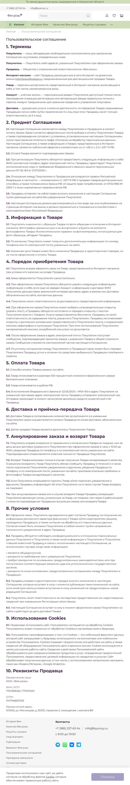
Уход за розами (14, 736)
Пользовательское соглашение (24, 752)
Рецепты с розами (94, 24)
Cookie (50, 776)
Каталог (16, 24)
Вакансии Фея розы (17, 747)
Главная (11, 31)
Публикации (13, 742)
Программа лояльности (19, 758)
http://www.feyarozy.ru (28, 79)
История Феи (39, 24)
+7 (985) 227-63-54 (15, 8)
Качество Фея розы (65, 24)
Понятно (108, 777)
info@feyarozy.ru (39, 8)
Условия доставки (16, 763)
